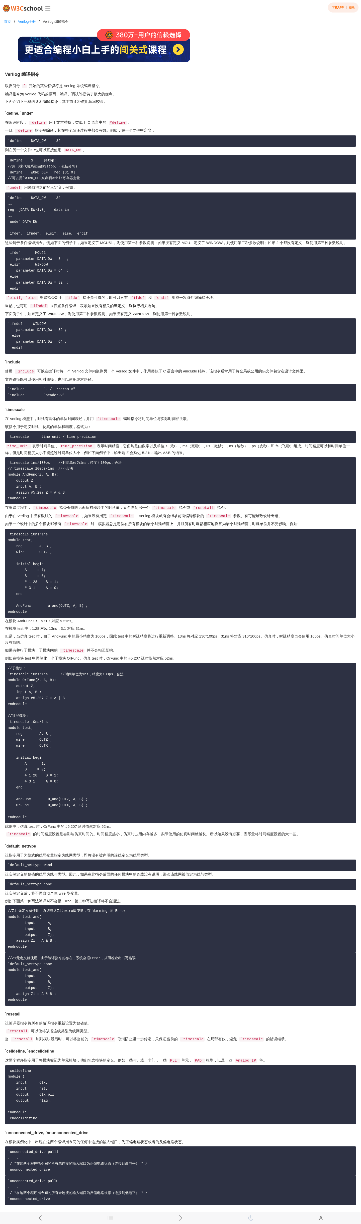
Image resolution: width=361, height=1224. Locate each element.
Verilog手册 (27, 22)
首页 (7, 22)
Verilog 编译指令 (55, 22)
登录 (352, 7)
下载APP (338, 7)
